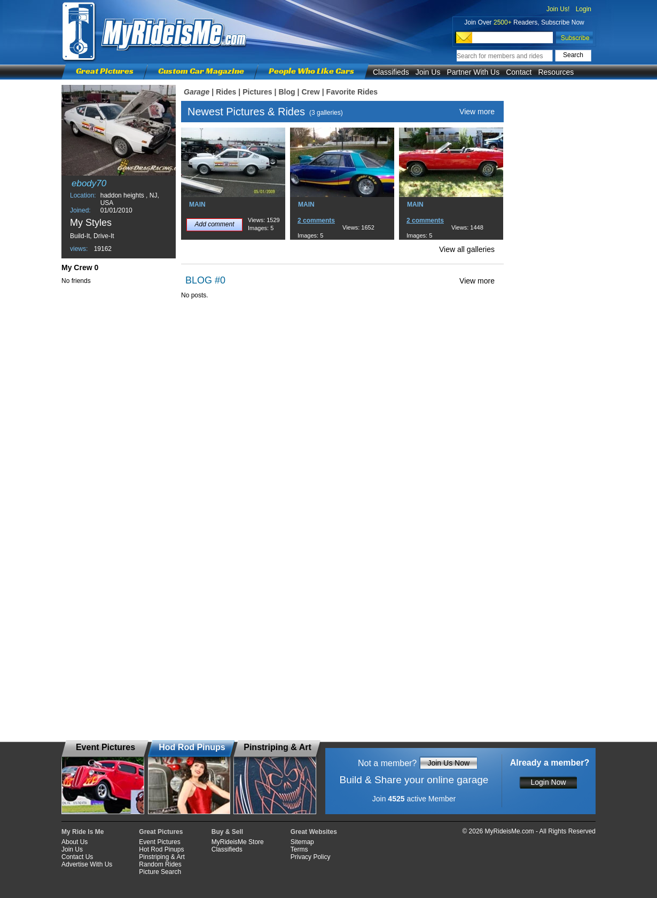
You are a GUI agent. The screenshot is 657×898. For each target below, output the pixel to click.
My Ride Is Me (82, 832)
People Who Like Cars (311, 70)
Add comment (214, 224)
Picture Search (160, 872)
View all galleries (467, 249)
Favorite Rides (352, 92)
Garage (196, 92)
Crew (310, 92)
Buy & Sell (227, 832)
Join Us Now (448, 763)
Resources (556, 72)
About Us (74, 842)
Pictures (257, 92)
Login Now (548, 782)
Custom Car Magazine (201, 70)
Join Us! (557, 9)
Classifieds (391, 72)
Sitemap (302, 842)
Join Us (428, 72)
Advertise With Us (86, 864)
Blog (286, 92)
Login (583, 9)
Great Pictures (105, 70)
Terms (299, 849)
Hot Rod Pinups (161, 849)
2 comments (316, 220)
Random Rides (160, 864)
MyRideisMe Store (238, 842)
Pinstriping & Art (161, 857)
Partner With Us (473, 72)
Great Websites (314, 832)
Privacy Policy (311, 857)
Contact (518, 72)
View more (477, 111)
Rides (226, 92)
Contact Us (77, 857)
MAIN (197, 204)
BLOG (198, 280)
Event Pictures (159, 842)
